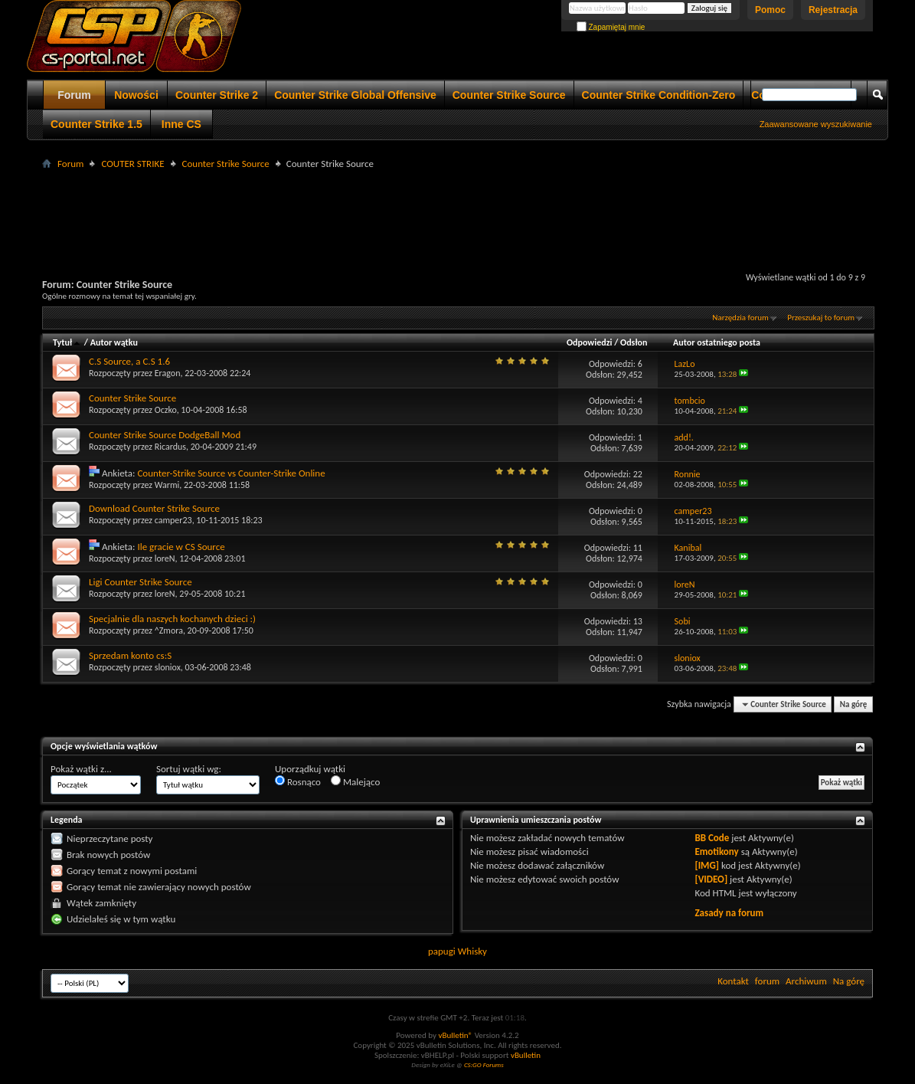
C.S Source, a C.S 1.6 (129, 361)
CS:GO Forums (484, 1064)
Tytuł (67, 342)
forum (767, 981)
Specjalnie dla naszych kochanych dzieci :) (172, 618)
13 (637, 621)
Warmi (167, 485)
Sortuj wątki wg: (188, 769)
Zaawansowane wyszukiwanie (816, 124)
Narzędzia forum (740, 318)
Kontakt (733, 981)
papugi (442, 951)
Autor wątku (114, 342)
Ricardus (170, 446)
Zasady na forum (728, 913)
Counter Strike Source (509, 95)
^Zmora (169, 630)
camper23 (173, 520)
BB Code (711, 837)
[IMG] (706, 865)
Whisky (472, 951)
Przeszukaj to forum (821, 318)
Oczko (166, 409)
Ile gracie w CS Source (180, 546)
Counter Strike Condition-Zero (659, 95)
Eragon (168, 373)
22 (637, 474)
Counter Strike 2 (216, 95)
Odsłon (633, 342)
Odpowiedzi (590, 342)
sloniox (168, 667)
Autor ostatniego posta (716, 342)
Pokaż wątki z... (81, 769)
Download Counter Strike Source (154, 508)
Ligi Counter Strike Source (140, 582)
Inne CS (181, 124)
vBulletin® (455, 1035)
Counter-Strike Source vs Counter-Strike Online (231, 473)
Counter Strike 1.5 (96, 124)
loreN (165, 558)
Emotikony (716, 851)
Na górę (854, 704)
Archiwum (806, 981)
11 (637, 547)
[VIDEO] (710, 879)
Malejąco (355, 781)
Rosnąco (298, 781)
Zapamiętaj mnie (611, 27)
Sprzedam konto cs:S (130, 655)
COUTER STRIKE (132, 163)
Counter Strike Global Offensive (355, 95)
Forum (74, 95)
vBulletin (526, 1055)
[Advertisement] (458, 207)
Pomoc (770, 10)
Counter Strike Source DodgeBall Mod (164, 434)
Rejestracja (833, 10)
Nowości (136, 95)
